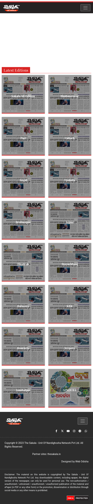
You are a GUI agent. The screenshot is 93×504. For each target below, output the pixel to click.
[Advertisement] (46, 39)
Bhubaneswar (69, 96)
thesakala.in (54, 454)
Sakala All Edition (23, 96)
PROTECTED (82, 498)
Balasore (23, 306)
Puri (23, 138)
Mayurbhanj (70, 264)
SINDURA (69, 390)
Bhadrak (23, 264)
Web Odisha (81, 461)
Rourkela (23, 348)
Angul (23, 180)
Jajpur (70, 222)
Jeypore (70, 348)
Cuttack (70, 138)
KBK (70, 306)
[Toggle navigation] (85, 7)
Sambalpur (23, 390)
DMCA (70, 498)
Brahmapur (23, 222)
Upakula (70, 180)
